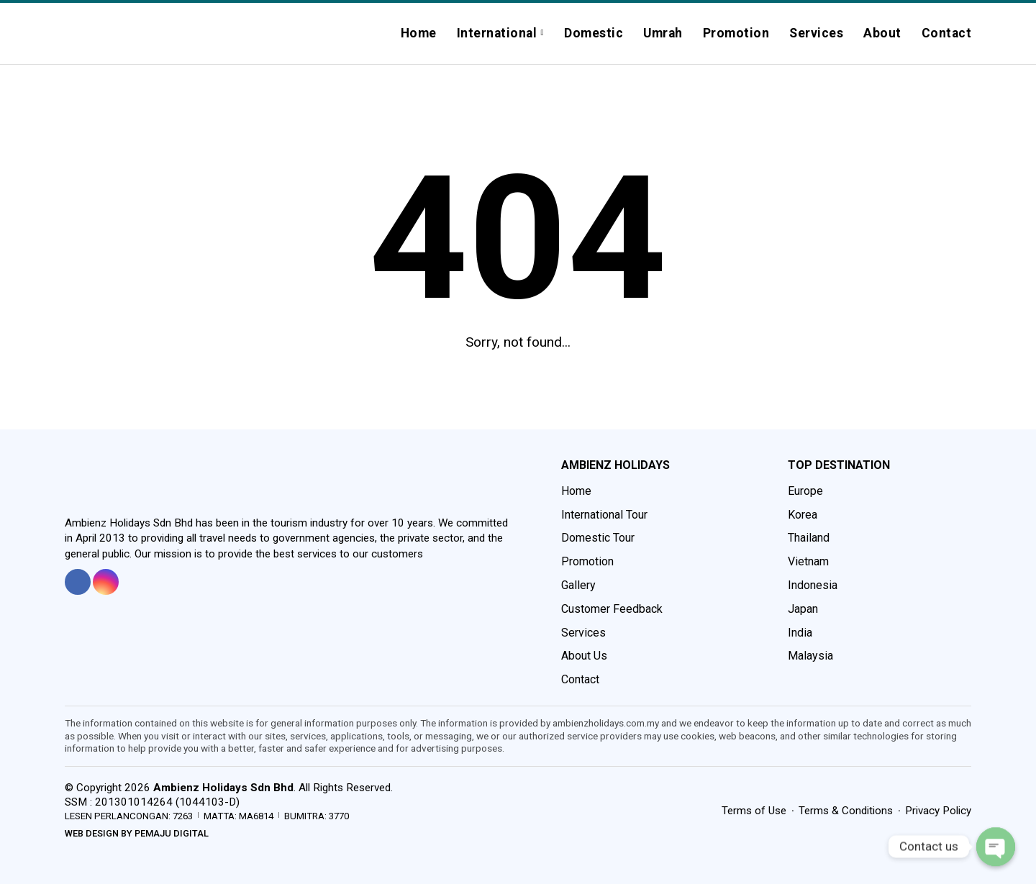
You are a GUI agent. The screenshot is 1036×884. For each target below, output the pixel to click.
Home (419, 33)
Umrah (663, 33)
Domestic (593, 33)
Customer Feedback (612, 609)
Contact (947, 33)
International (497, 33)
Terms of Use (754, 810)
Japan (803, 609)
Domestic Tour (598, 537)
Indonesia (812, 585)
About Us (584, 655)
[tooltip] (78, 582)
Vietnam (808, 561)
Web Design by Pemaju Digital (137, 833)
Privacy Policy (938, 810)
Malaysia (810, 655)
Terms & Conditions (846, 810)
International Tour (604, 514)
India (800, 632)
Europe (805, 491)
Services (816, 33)
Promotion (736, 33)
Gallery (578, 585)
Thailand (809, 537)
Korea (802, 514)
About (882, 33)
